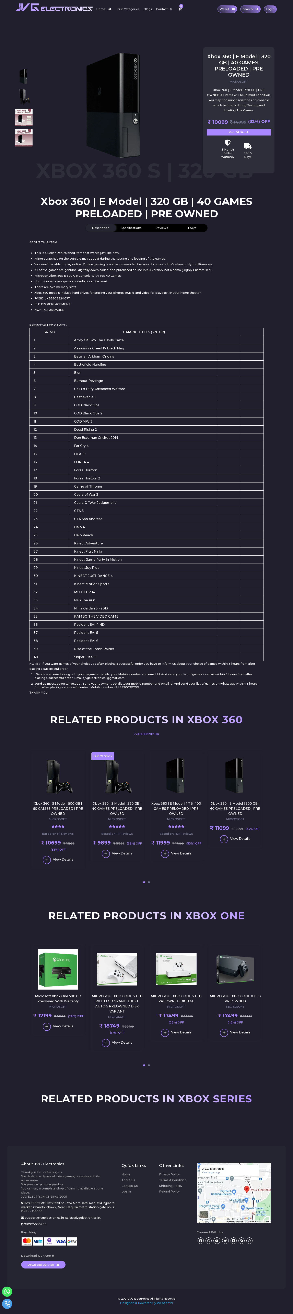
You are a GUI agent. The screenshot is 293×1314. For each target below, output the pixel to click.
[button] (144, 884)
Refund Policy (169, 1194)
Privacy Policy (169, 1177)
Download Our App (43, 1267)
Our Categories (128, 9)
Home (104, 9)
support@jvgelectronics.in (44, 1221)
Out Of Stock (239, 132)
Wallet (227, 9)
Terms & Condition (173, 1183)
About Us (128, 1183)
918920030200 (35, 1227)
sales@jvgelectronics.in (82, 1221)
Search (250, 9)
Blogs (148, 9)
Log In (126, 1194)
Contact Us (164, 9)
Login (270, 9)
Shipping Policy (170, 1189)
